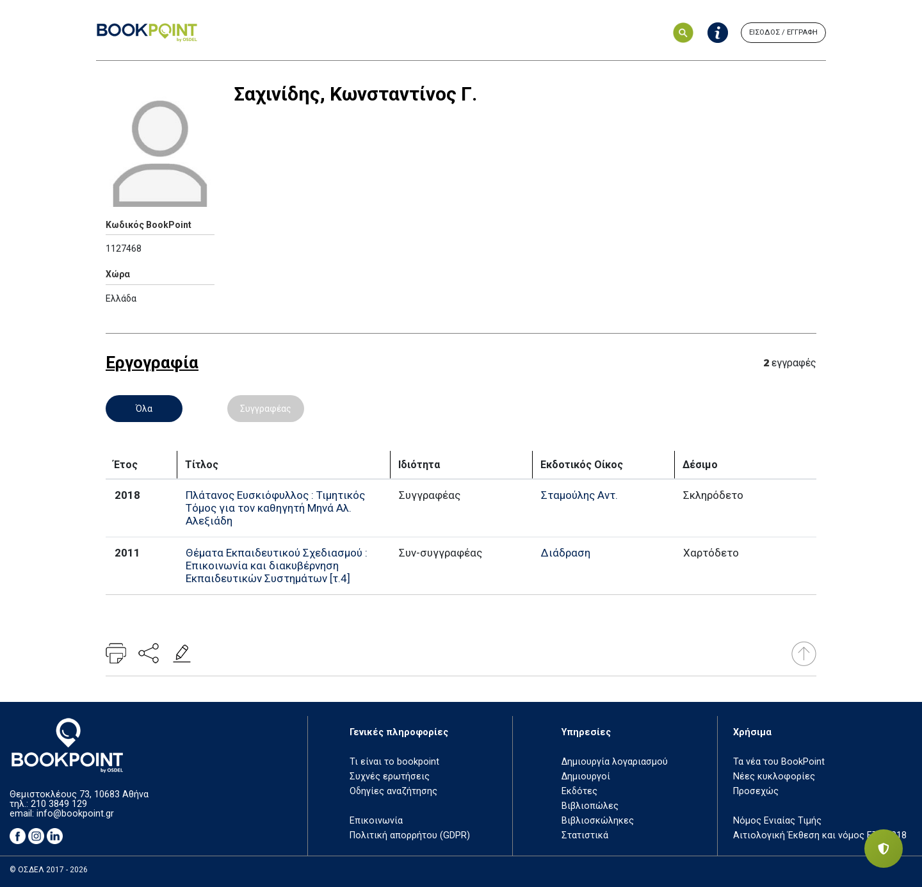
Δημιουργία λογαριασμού (615, 761)
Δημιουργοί (586, 776)
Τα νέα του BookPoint (779, 761)
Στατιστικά (585, 835)
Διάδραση (565, 552)
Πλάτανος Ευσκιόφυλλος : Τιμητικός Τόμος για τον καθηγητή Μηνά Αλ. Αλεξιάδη (275, 508)
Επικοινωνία (376, 820)
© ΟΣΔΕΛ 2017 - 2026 (49, 869)
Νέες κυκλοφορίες (774, 776)
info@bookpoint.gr (75, 813)
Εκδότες (579, 791)
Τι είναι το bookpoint (394, 761)
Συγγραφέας (265, 408)
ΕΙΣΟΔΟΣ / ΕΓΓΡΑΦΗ (783, 32)
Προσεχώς (756, 791)
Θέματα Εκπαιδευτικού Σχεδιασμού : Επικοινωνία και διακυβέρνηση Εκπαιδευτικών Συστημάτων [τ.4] (277, 565)
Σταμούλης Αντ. (579, 495)
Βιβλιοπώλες (590, 806)
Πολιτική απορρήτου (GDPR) (410, 835)
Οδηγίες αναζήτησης (393, 791)
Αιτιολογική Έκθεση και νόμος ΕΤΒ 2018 (820, 835)
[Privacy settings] (883, 848)
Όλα (144, 408)
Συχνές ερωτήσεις (390, 776)
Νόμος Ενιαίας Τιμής (777, 820)
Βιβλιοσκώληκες (598, 820)
